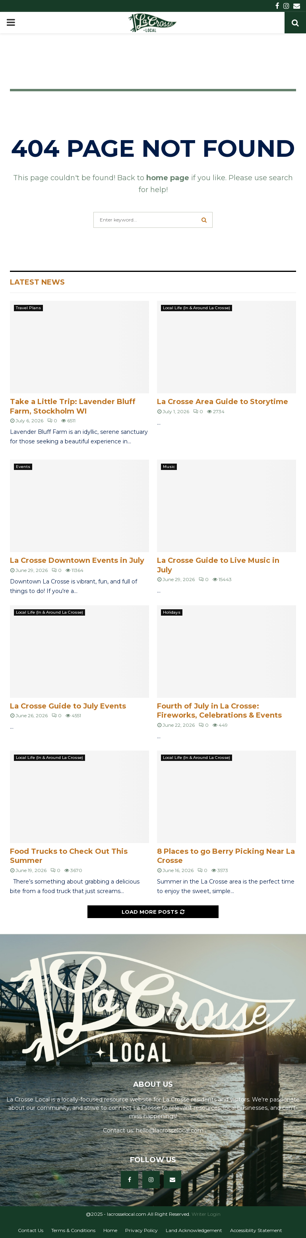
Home (110, 1230)
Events (23, 466)
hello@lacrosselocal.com (169, 1130)
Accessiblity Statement (256, 1230)
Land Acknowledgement (194, 1230)
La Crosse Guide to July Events (68, 706)
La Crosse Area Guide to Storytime (222, 401)
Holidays (171, 612)
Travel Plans (28, 307)
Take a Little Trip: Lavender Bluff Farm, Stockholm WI (73, 406)
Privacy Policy (141, 1230)
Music (169, 466)
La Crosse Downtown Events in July (77, 560)
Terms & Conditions (73, 1230)
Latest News (37, 282)
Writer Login (206, 1214)
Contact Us (30, 1230)
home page (167, 177)
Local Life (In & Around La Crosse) (196, 307)
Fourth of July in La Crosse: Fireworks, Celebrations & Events (219, 711)
